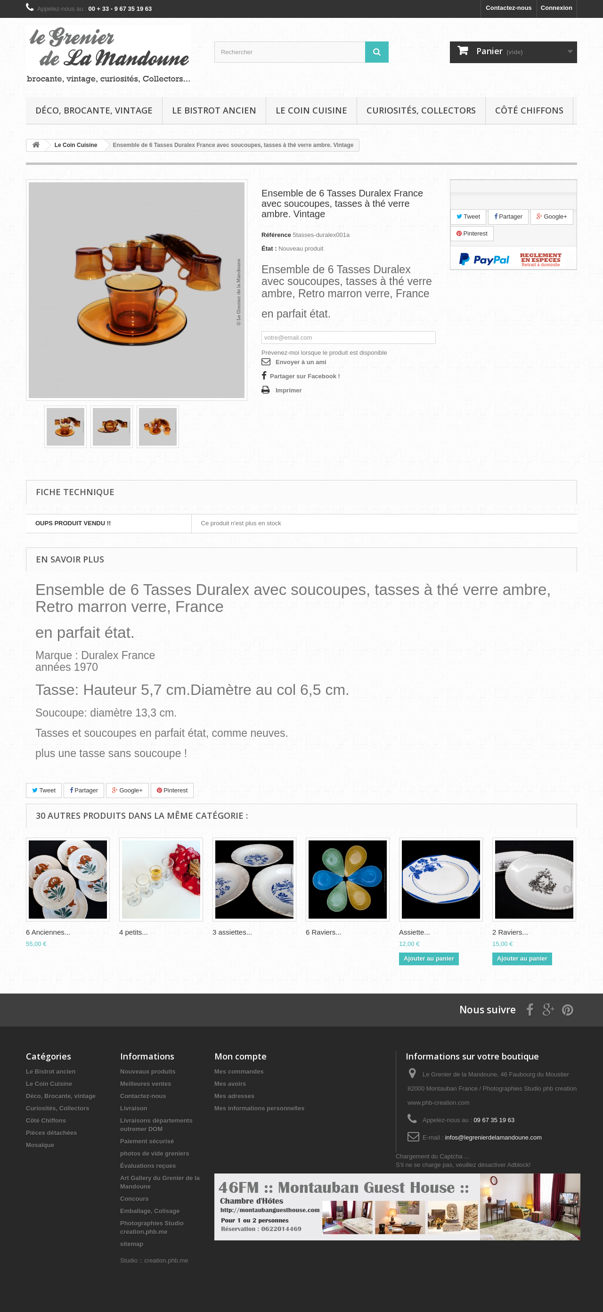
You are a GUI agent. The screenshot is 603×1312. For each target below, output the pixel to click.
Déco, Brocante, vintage (94, 110)
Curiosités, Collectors (421, 110)
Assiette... (414, 932)
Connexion (556, 7)
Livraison (133, 1108)
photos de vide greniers (154, 1153)
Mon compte (240, 1056)
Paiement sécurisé (147, 1141)
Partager (508, 216)
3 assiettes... (232, 932)
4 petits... (133, 932)
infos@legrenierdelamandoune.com (493, 1137)
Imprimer (289, 390)
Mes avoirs (230, 1083)
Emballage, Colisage (149, 1210)
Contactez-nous (509, 7)
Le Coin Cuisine (311, 110)
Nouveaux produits (148, 1071)
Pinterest (472, 233)
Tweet (468, 216)
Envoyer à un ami (301, 362)
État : (269, 248)
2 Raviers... (510, 932)
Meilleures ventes (145, 1083)
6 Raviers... (324, 932)
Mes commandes (239, 1071)
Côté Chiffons (529, 110)
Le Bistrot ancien (214, 110)
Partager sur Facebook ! (305, 376)
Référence (276, 234)
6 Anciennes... (48, 932)
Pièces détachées (51, 1132)
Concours (134, 1198)
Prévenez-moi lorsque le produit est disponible (324, 352)
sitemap (131, 1243)
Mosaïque (40, 1145)
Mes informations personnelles (259, 1108)
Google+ (552, 216)
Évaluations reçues (148, 1165)
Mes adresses (234, 1096)
